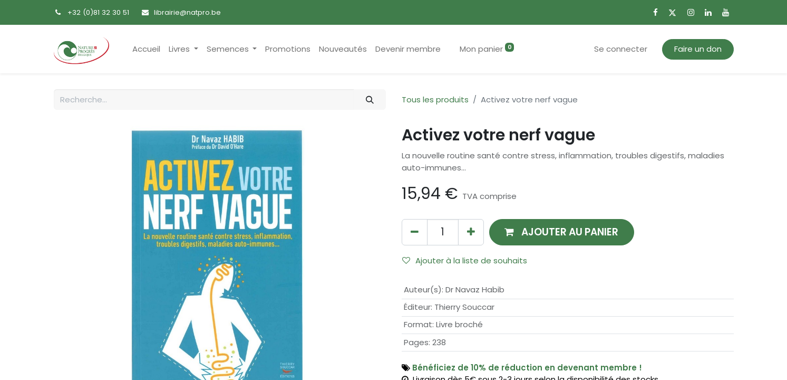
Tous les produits (435, 99)
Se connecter (620, 48)
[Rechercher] (369, 99)
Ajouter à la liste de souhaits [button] (464, 260)
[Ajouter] (471, 232)
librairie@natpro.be (187, 12)
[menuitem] (146, 49)
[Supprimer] (414, 232)
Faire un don (698, 48)
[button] (562, 232)
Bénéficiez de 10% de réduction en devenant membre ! (527, 367)
